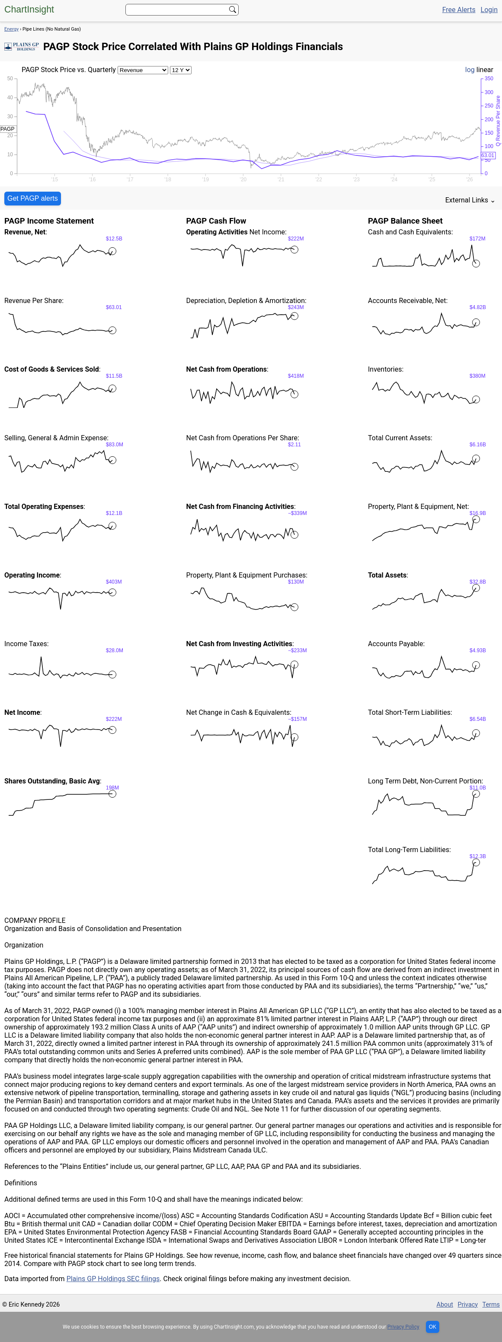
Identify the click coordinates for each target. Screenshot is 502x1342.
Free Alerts (459, 10)
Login (489, 10)
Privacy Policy (403, 1327)
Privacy (468, 1304)
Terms (491, 1304)
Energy (11, 29)
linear (484, 70)
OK (432, 1327)
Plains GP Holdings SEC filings (113, 1279)
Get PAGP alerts (32, 198)
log (470, 70)
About (445, 1304)
